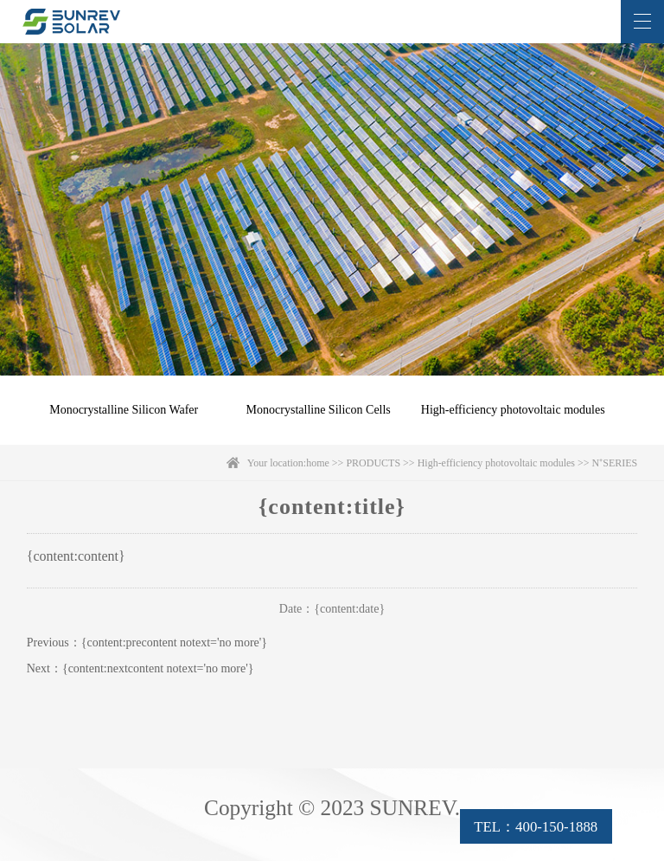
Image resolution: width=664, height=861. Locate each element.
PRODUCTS (373, 463)
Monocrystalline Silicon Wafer (123, 409)
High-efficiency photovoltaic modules (513, 409)
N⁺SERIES (615, 463)
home (317, 463)
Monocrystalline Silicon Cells (318, 409)
